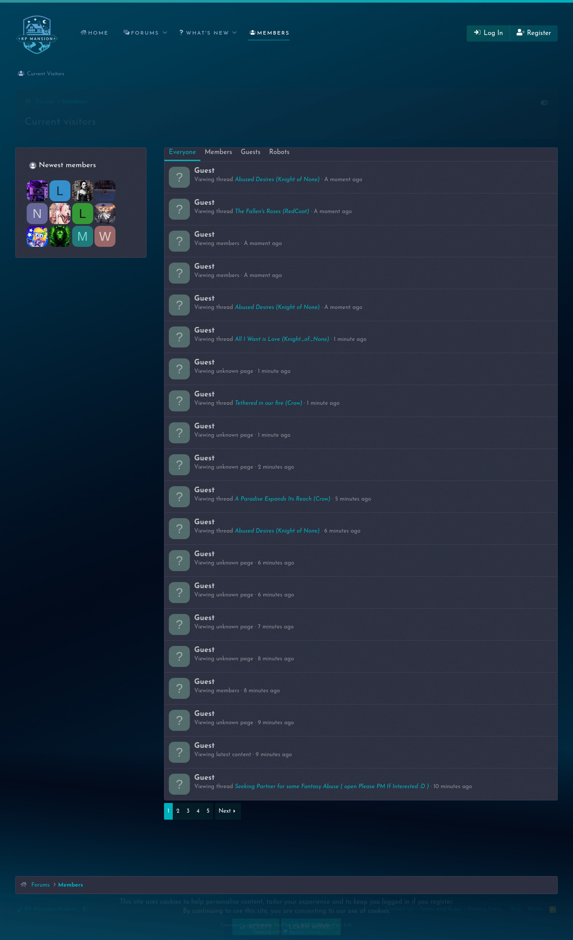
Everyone (182, 152)
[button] (165, 33)
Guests (251, 152)
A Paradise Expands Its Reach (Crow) (283, 499)
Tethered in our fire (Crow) (268, 403)
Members (273, 33)
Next (225, 811)
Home (98, 33)
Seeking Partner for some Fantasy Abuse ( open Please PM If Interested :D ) (332, 786)
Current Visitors (45, 74)
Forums (145, 33)
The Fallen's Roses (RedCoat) (272, 211)
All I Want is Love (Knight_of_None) (282, 339)
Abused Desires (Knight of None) (277, 179)
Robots (279, 152)
